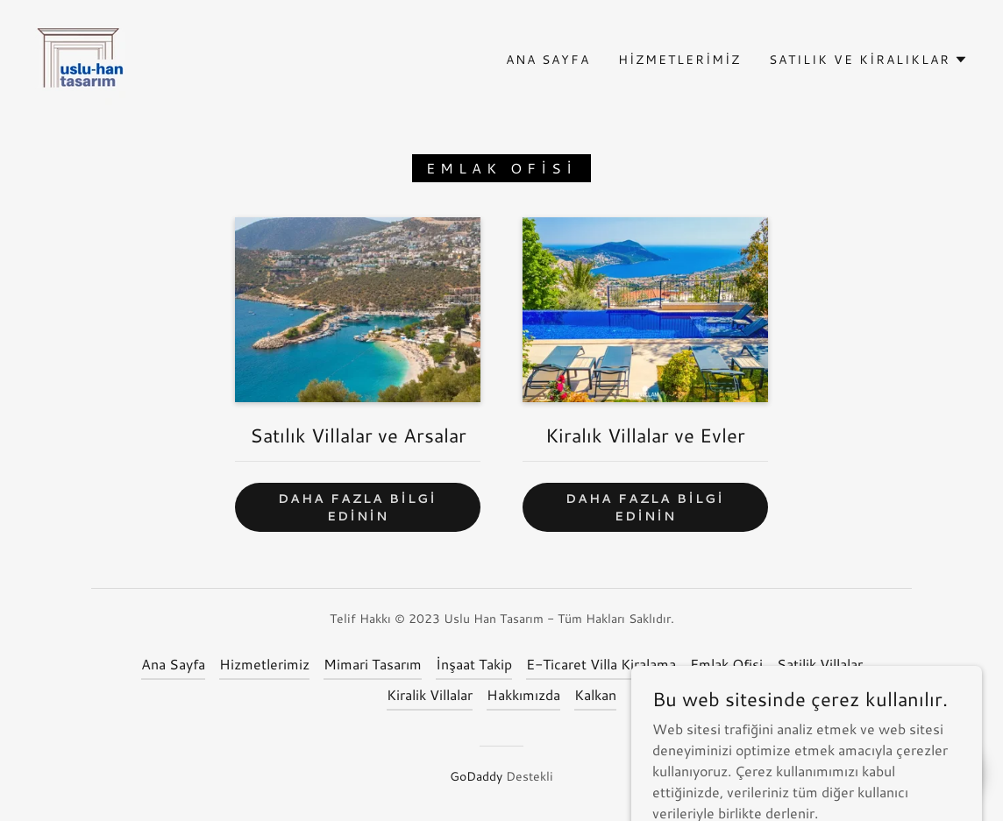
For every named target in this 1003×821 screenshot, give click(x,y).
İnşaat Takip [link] (474, 664)
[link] (80, 57)
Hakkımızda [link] (523, 694)
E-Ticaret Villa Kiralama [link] (601, 664)
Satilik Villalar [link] (820, 664)
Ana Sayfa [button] (173, 664)
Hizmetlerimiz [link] (679, 59)
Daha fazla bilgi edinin (357, 507)
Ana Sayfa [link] (548, 59)
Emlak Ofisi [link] (726, 664)
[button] (868, 59)
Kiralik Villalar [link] (430, 694)
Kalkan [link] (595, 694)
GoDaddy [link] (476, 776)
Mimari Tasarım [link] (373, 664)
